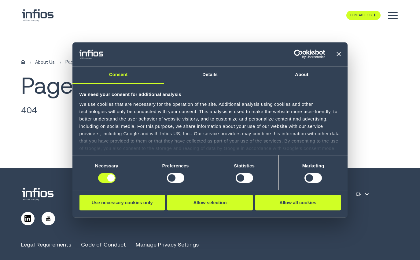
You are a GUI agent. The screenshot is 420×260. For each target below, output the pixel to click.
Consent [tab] (118, 74)
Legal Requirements (46, 244)
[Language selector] (363, 194)
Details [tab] (210, 74)
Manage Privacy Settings (167, 244)
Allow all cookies (297, 202)
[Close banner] (339, 54)
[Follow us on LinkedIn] (28, 218)
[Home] (23, 62)
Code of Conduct (103, 244)
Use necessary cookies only (122, 202)
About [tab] (301, 74)
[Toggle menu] (393, 15)
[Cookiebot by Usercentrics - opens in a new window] (298, 54)
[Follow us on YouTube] (48, 218)
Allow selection (210, 202)
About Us (45, 62)
